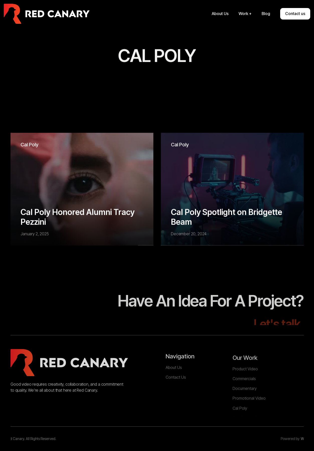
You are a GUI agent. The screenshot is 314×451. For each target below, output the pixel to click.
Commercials (244, 395)
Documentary (245, 405)
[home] (46, 14)
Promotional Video (249, 415)
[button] (245, 13)
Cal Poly (29, 145)
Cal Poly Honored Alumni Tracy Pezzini (78, 217)
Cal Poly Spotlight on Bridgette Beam (226, 217)
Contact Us (176, 391)
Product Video (245, 385)
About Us (174, 381)
